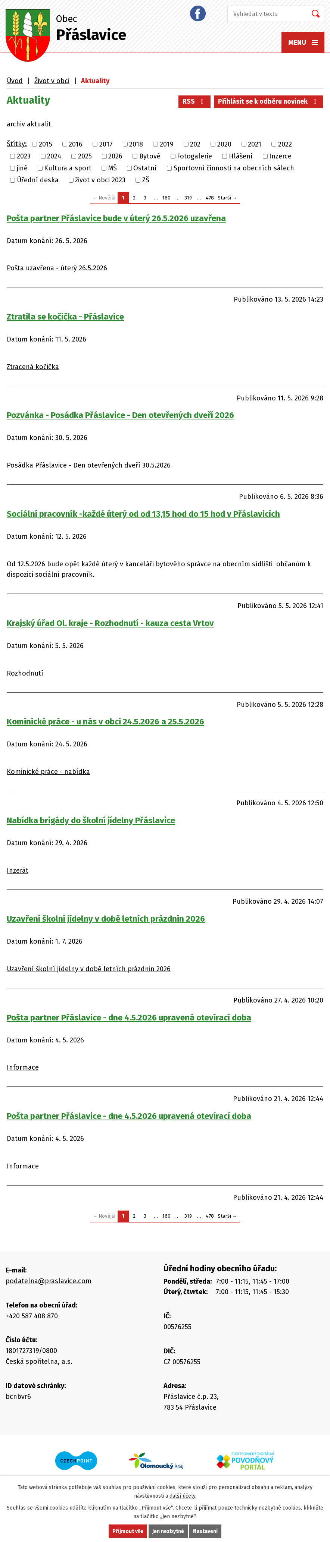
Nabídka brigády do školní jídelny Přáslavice (91, 820)
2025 (85, 156)
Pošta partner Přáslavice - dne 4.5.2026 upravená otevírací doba (129, 1018)
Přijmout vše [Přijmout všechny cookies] (127, 1531)
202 (195, 144)
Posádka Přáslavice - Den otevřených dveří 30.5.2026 (89, 465)
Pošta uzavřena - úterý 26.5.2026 (57, 268)
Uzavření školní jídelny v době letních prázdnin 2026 (106, 919)
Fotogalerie (194, 156)
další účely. (182, 1496)
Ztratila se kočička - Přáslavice (65, 317)
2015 (45, 144)
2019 (167, 144)
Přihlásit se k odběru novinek (269, 101)
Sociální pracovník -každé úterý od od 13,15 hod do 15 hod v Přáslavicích (143, 514)
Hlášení (241, 156)
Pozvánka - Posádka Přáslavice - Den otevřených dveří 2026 (120, 415)
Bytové (150, 156)
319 (188, 198)
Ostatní (145, 168)
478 (210, 198)
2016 (75, 144)
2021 (254, 144)
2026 (115, 156)
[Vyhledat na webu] (265, 14)
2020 (224, 144)
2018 (136, 144)
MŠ (112, 168)
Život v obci (51, 81)
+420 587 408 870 (32, 1316)
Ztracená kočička (33, 367)
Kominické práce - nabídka (48, 772)
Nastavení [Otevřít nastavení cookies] (205, 1531)
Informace (23, 1067)
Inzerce (280, 156)
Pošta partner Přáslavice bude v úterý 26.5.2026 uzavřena (116, 218)
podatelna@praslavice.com (48, 1281)
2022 (285, 144)
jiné (22, 168)
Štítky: (17, 144)
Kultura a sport (67, 168)
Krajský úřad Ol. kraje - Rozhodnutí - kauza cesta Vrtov (110, 623)
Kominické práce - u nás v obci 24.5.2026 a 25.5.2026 (105, 722)
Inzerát (17, 870)
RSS (195, 101)
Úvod (15, 81)
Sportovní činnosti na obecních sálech (234, 168)
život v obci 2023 (100, 180)
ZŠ (145, 180)
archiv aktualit (29, 124)
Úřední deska (38, 180)
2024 (54, 156)
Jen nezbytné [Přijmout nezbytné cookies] (168, 1531)
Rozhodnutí (25, 673)
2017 (106, 144)
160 (166, 198)
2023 (24, 156)
